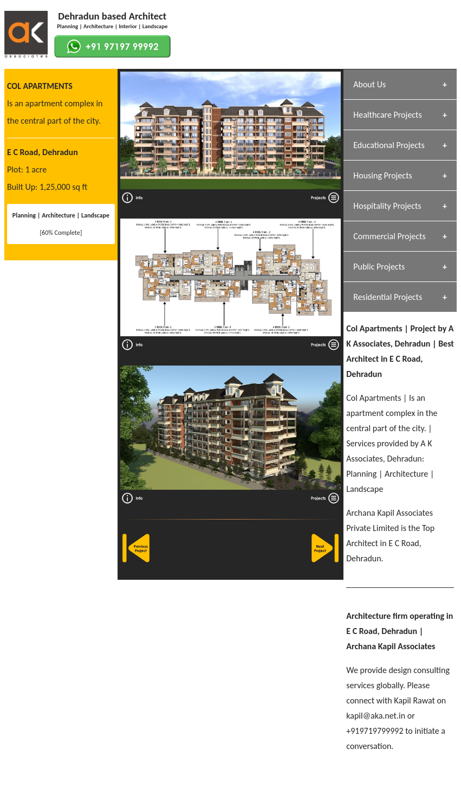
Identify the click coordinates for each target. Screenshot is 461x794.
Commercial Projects (389, 236)
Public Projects (379, 266)
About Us (369, 84)
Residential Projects (387, 297)
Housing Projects (382, 175)
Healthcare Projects (387, 115)
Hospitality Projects (387, 206)
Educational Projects (388, 145)
